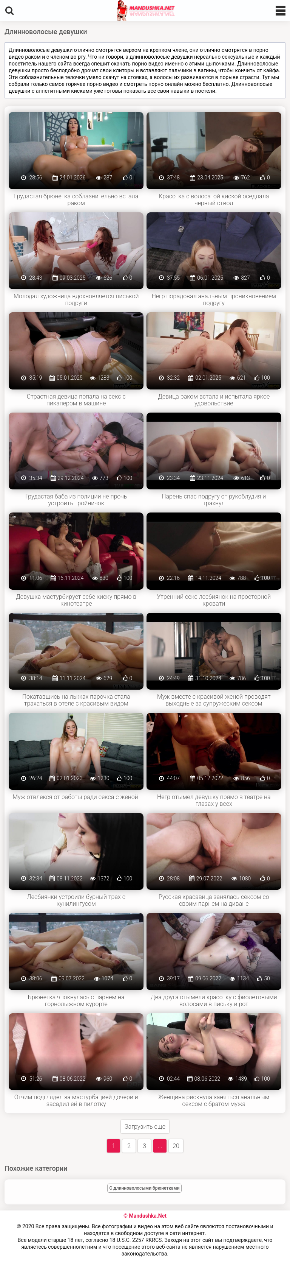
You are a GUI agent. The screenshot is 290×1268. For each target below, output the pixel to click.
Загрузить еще (145, 1126)
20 (176, 1146)
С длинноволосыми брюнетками (145, 1188)
